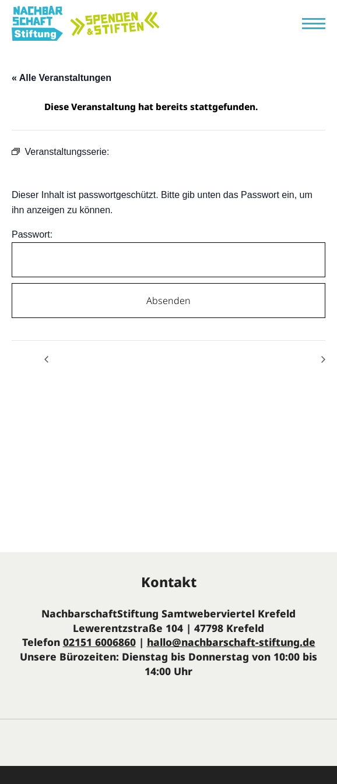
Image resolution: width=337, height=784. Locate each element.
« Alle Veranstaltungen (61, 78)
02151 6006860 (99, 642)
